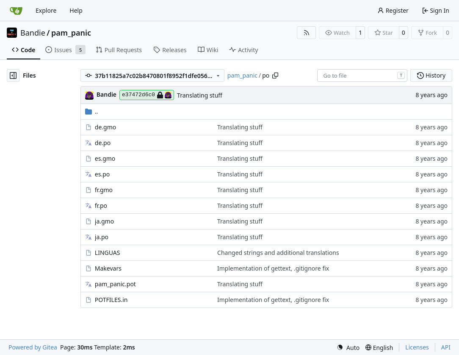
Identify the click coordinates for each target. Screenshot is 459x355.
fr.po (101, 205)
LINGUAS (107, 253)
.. (91, 111)
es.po (102, 174)
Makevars (108, 268)
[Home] (16, 10)
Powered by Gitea (32, 347)
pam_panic (71, 32)
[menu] (348, 348)
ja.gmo (104, 221)
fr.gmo (104, 190)
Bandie (32, 32)
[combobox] (362, 75)
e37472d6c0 (146, 95)
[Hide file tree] (13, 75)
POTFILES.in (111, 300)
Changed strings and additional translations (278, 253)
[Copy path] (275, 75)
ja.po (101, 237)
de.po (103, 143)
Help (76, 10)
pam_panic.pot (115, 284)
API (446, 347)
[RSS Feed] (306, 32)
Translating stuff (199, 95)
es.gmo (105, 158)
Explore (46, 10)
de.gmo (105, 127)
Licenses (417, 347)
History (431, 75)
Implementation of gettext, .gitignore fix (273, 268)
